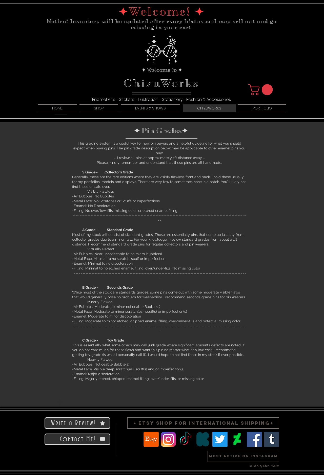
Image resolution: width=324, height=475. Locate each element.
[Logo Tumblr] (271, 439)
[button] (261, 89)
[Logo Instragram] (168, 439)
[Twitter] (220, 439)
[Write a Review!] (77, 423)
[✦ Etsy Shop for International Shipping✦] (203, 423)
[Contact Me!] (77, 439)
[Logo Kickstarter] (202, 439)
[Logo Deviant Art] (237, 439)
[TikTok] (185, 439)
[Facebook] (254, 439)
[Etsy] (151, 439)
